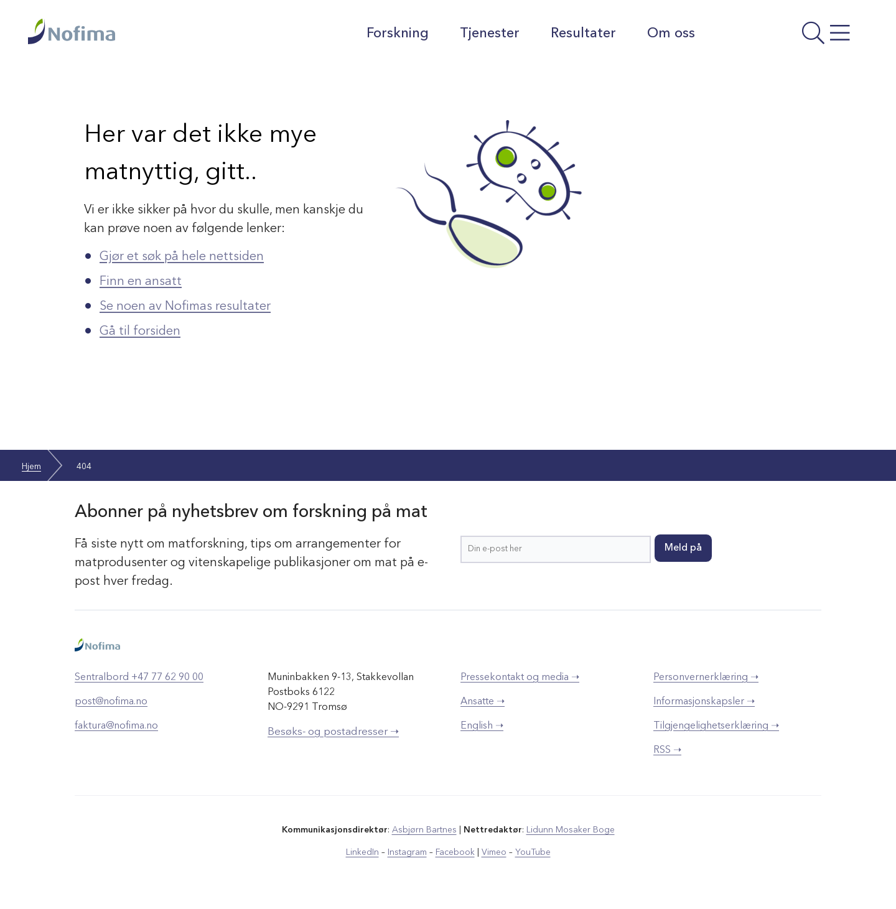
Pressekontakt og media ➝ (519, 678)
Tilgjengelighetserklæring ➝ (716, 726)
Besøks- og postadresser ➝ (333, 732)
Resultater (583, 33)
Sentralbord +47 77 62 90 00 (139, 678)
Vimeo (494, 852)
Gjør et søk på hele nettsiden (182, 257)
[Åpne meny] (788, 36)
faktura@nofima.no (116, 726)
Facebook (455, 852)
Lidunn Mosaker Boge (570, 830)
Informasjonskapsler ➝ (704, 702)
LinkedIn (362, 852)
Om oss (671, 33)
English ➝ (481, 726)
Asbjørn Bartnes (424, 830)
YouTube (533, 852)
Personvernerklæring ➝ (705, 678)
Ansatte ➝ (482, 702)
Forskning (397, 33)
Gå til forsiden (140, 331)
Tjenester (490, 33)
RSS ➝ (667, 750)
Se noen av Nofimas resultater (185, 307)
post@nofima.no (111, 702)
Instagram (407, 852)
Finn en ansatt (141, 282)
